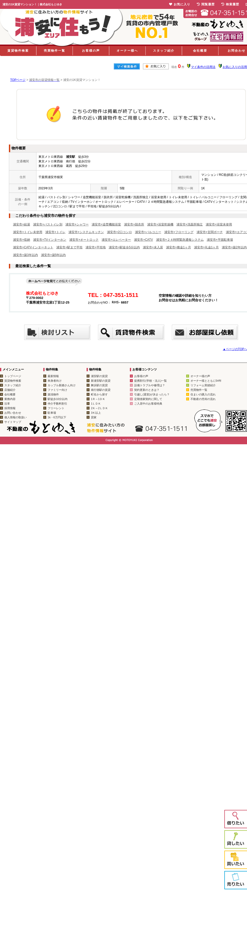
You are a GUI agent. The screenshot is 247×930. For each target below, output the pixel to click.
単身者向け (55, 380)
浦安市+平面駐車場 (220, 239)
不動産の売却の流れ (203, 398)
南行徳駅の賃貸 (101, 389)
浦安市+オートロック (84, 239)
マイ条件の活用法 (203, 67)
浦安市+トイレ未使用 (27, 232)
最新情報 (53, 376)
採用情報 (10, 408)
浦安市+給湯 (21, 224)
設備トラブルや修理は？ (149, 385)
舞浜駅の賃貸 (99, 385)
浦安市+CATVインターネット (33, 247)
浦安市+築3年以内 (25, 255)
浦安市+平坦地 (96, 247)
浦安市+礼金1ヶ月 (206, 247)
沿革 (7, 403)
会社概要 (200, 50)
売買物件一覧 (54, 50)
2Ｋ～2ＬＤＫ (99, 408)
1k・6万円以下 (57, 417)
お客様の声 (91, 50)
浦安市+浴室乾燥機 (160, 224)
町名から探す (99, 394)
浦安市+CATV (143, 239)
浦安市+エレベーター (116, 239)
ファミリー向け (57, 389)
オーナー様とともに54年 (206, 380)
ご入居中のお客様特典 (148, 403)
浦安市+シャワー (77, 224)
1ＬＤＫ (96, 403)
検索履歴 (230, 4)
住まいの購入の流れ (203, 394)
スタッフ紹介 (163, 50)
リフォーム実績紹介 (203, 385)
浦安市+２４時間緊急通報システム (180, 239)
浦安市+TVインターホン (49, 239)
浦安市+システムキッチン (86, 232)
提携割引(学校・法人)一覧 (150, 380)
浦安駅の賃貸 (99, 376)
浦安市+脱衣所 (134, 224)
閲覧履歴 (206, 4)
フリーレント (56, 408)
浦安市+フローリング (179, 232)
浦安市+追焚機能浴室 (106, 224)
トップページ (12, 376)
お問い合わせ (12, 412)
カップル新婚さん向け (62, 385)
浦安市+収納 (21, 239)
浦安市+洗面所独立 (189, 224)
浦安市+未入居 (153, 247)
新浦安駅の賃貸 (101, 380)
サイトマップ (12, 421)
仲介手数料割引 (57, 403)
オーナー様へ (127, 50)
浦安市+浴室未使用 (219, 224)
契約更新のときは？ (146, 389)
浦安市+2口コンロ (119, 232)
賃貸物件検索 (18, 50)
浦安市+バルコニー (148, 232)
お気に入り (179, 4)
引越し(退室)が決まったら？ (152, 394)
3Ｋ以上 (96, 412)
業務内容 (10, 398)
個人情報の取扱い (15, 417)
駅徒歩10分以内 (57, 398)
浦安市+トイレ (55, 232)
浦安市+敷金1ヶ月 (178, 247)
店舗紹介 (10, 389)
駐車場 (52, 412)
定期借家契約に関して (148, 398)
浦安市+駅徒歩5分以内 (124, 247)
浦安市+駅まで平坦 (69, 247)
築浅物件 (53, 394)
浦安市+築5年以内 (53, 255)
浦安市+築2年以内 (234, 247)
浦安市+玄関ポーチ (210, 232)
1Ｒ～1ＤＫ (98, 398)
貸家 (94, 417)
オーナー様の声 (200, 376)
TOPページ (17, 80)
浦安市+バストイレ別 (47, 224)
